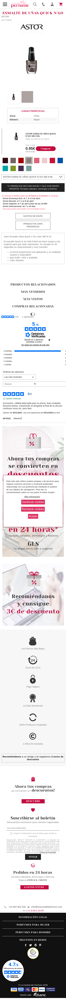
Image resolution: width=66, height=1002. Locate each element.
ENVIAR (33, 857)
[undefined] (49, 340)
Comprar (46, 148)
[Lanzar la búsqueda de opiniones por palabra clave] (35, 384)
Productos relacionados (32, 284)
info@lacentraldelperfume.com (46, 907)
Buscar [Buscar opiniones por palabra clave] (18, 384)
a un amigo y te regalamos (33, 758)
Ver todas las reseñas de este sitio (35, 345)
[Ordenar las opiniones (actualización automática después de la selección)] (19, 377)
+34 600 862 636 (17, 907)
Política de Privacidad (48, 852)
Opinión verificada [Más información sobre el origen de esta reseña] (13, 399)
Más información (32, 497)
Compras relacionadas (33, 306)
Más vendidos (33, 292)
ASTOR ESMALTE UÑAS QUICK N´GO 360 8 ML (41, 135)
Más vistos (33, 299)
